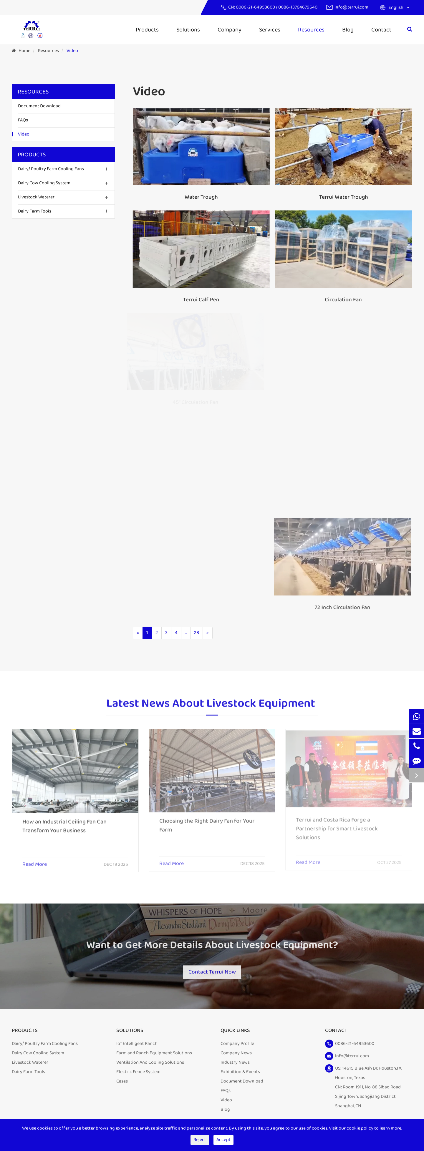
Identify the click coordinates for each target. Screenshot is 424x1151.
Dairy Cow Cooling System (44, 183)
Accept (223, 1139)
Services (269, 29)
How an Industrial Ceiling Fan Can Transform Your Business (64, 823)
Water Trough (201, 197)
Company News (236, 1055)
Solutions (188, 29)
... (186, 632)
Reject (199, 1139)
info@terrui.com (351, 7)
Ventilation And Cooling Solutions (150, 1064)
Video (72, 50)
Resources (311, 29)
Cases (122, 1083)
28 (196, 632)
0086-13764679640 (297, 7)
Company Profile (237, 1045)
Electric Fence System (138, 1074)
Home (24, 50)
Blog (348, 29)
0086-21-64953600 (256, 7)
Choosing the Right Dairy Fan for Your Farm (207, 822)
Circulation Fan (342, 299)
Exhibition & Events (240, 1074)
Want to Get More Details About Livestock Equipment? (212, 948)
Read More (34, 861)
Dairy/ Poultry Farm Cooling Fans (51, 169)
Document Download (39, 106)
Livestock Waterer (36, 197)
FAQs (23, 120)
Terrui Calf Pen (200, 299)
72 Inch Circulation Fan (339, 607)
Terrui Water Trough (343, 197)
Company (229, 29)
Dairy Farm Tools (34, 211)
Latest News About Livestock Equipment (210, 706)
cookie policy (360, 1128)
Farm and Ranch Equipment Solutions (154, 1055)
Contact (381, 29)
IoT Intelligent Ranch (137, 1045)
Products (147, 29)
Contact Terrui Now (212, 971)
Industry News (235, 1064)
